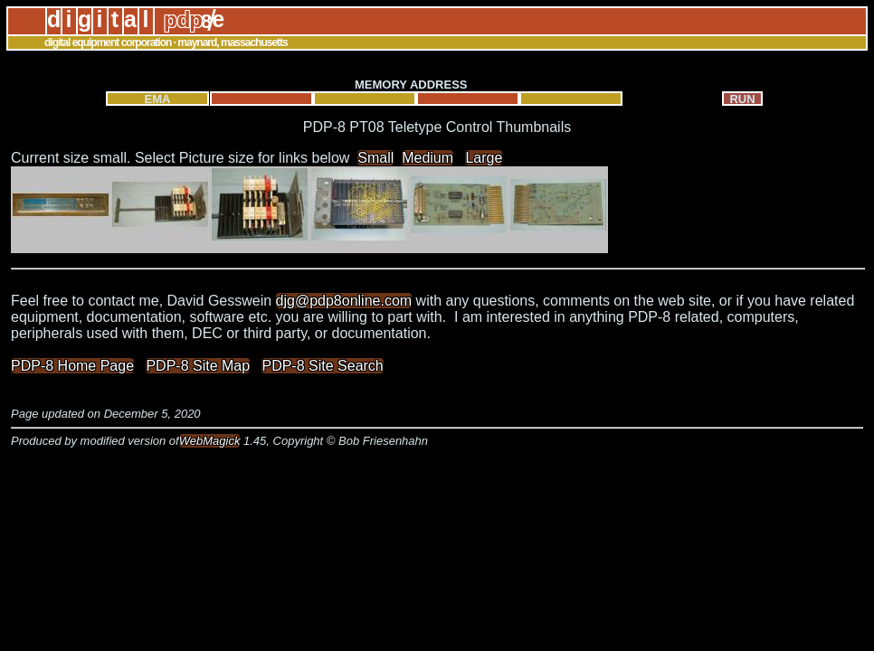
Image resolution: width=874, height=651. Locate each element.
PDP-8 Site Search (322, 365)
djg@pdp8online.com (344, 300)
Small (375, 157)
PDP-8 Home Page (72, 365)
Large (483, 157)
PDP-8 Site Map (198, 365)
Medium (427, 157)
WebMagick (210, 441)
